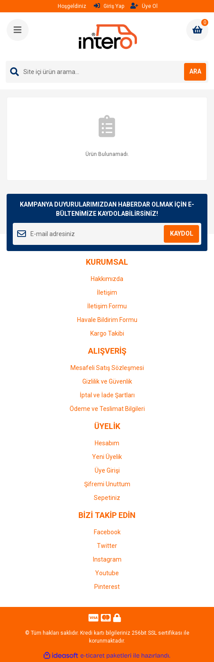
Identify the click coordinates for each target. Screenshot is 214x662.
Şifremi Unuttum (107, 484)
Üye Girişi (107, 470)
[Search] (107, 72)
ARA (195, 71)
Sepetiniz (107, 497)
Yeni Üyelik (107, 456)
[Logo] (108, 36)
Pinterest (107, 586)
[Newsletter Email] (107, 234)
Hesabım (107, 443)
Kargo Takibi (107, 333)
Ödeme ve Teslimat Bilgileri (107, 408)
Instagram (107, 559)
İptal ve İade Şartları (107, 395)
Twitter (107, 545)
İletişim (107, 292)
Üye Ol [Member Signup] (144, 6)
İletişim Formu (107, 306)
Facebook (107, 532)
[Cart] (197, 30)
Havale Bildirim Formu (107, 319)
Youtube (107, 573)
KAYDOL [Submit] (181, 233)
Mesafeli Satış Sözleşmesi (107, 367)
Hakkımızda (107, 278)
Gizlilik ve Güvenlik (107, 381)
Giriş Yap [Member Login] (109, 6)
